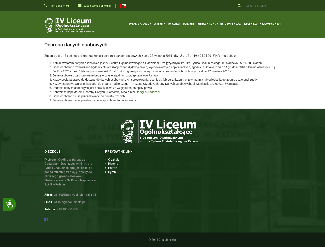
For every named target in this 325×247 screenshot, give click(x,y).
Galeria (159, 24)
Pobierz (189, 24)
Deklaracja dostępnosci (262, 24)
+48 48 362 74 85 (56, 5)
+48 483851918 (67, 209)
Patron (112, 168)
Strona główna (139, 24)
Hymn (112, 172)
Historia (113, 163)
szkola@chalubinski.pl (94, 5)
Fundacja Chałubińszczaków (219, 24)
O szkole (113, 159)
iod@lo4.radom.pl (148, 92)
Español (174, 24)
